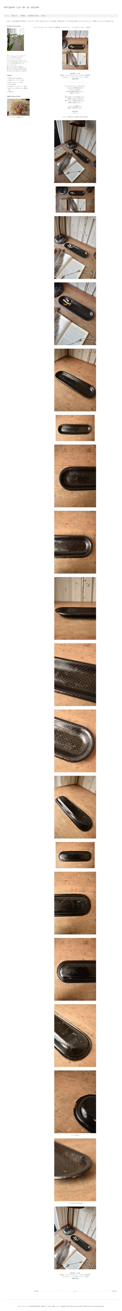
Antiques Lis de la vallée (21, 7)
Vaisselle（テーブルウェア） (15, 86)
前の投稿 (114, 1291)
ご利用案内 (22, 15)
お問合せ (43, 15)
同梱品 (10, 91)
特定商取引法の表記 (33, 15)
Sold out (10, 84)
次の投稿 (36, 1291)
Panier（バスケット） (14, 82)
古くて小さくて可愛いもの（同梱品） (18, 88)
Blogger (102, 1306)
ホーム (7, 15)
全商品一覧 (14, 15)
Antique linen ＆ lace (13, 78)
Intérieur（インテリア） (14, 80)
